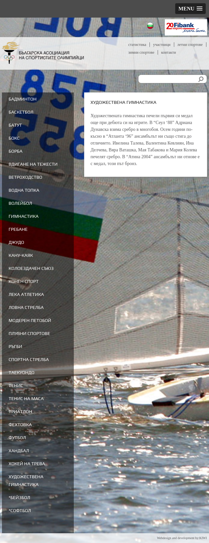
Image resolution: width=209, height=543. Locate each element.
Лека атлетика (26, 294)
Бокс (14, 138)
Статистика (137, 44)
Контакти (168, 52)
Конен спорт (23, 281)
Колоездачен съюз (31, 268)
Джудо (16, 242)
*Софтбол (19, 510)
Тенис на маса (26, 398)
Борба (15, 151)
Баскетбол (20, 112)
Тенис (15, 385)
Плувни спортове (29, 333)
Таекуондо (21, 372)
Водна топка (23, 190)
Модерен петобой (29, 320)
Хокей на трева (26, 463)
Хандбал (18, 450)
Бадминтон (22, 99)
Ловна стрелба (26, 307)
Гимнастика (23, 216)
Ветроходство (25, 177)
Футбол (17, 437)
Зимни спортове (141, 52)
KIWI (203, 538)
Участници (162, 44)
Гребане (17, 229)
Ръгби (15, 346)
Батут (15, 125)
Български (151, 26)
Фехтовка (20, 424)
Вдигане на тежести (33, 164)
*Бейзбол (19, 497)
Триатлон (20, 411)
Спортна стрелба (28, 359)
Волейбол (20, 203)
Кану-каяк (20, 255)
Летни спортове (190, 44)
